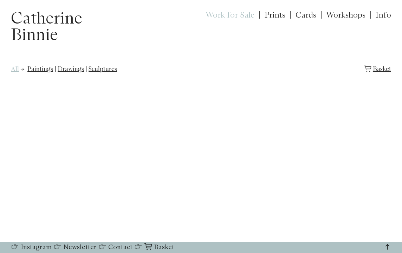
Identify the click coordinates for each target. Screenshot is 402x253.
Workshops (345, 15)
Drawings (71, 69)
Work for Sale (230, 15)
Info (383, 15)
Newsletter (75, 247)
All (15, 69)
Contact (115, 247)
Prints (275, 15)
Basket (382, 69)
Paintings (40, 69)
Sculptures (103, 69)
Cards (306, 15)
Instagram (31, 247)
